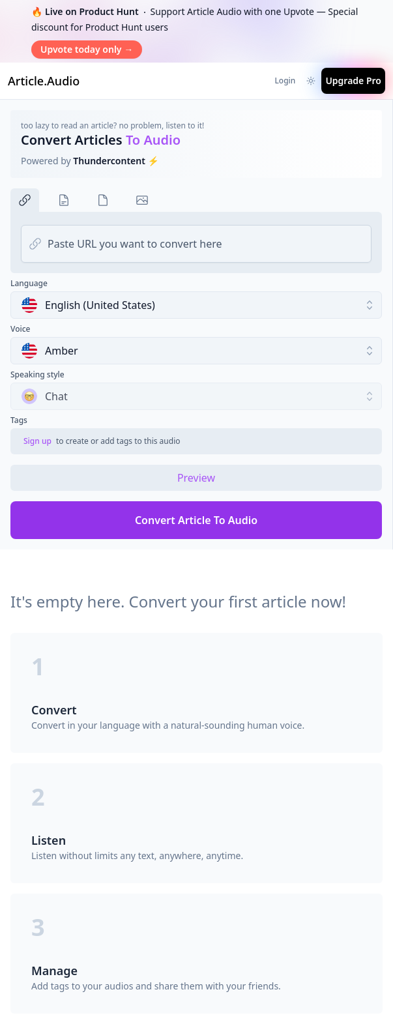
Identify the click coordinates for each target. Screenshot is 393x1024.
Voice (20, 329)
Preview (196, 478)
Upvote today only (86, 49)
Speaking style (37, 375)
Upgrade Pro (353, 80)
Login (284, 80)
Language (29, 283)
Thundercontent (109, 160)
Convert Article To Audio (196, 520)
